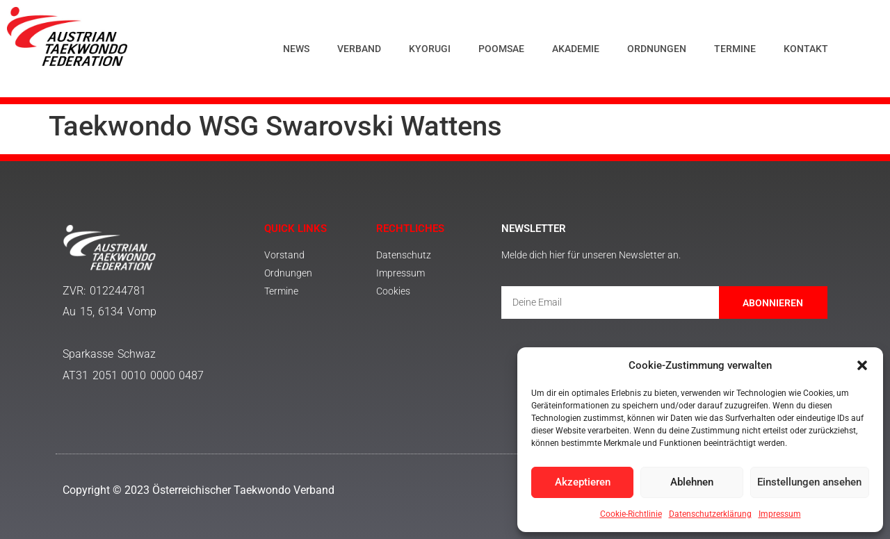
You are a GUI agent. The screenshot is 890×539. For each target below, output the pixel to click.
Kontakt (806, 48)
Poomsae (501, 48)
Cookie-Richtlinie (631, 514)
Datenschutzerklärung (710, 514)
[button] (862, 365)
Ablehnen (691, 482)
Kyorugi (430, 48)
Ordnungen (656, 48)
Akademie (575, 48)
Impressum (780, 514)
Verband (359, 48)
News (296, 48)
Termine (735, 48)
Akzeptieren (582, 482)
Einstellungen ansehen (809, 482)
